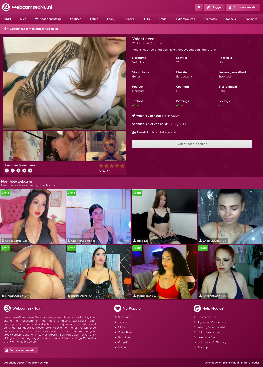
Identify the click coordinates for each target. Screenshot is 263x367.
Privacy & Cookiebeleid (210, 327)
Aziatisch (75, 19)
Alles (23, 19)
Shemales (210, 19)
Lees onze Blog (205, 336)
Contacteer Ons (205, 317)
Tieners (129, 19)
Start (7, 19)
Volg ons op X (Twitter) (210, 341)
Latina (94, 19)
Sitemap (201, 346)
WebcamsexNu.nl (27, 7)
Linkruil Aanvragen (207, 332)
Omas (162, 19)
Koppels (230, 19)
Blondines (251, 19)
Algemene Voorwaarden (211, 322)
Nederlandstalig (48, 19)
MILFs (146, 19)
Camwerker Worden (20, 350)
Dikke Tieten (124, 332)
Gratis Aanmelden (243, 7)
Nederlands (123, 317)
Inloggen (214, 7)
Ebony (111, 19)
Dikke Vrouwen (185, 19)
